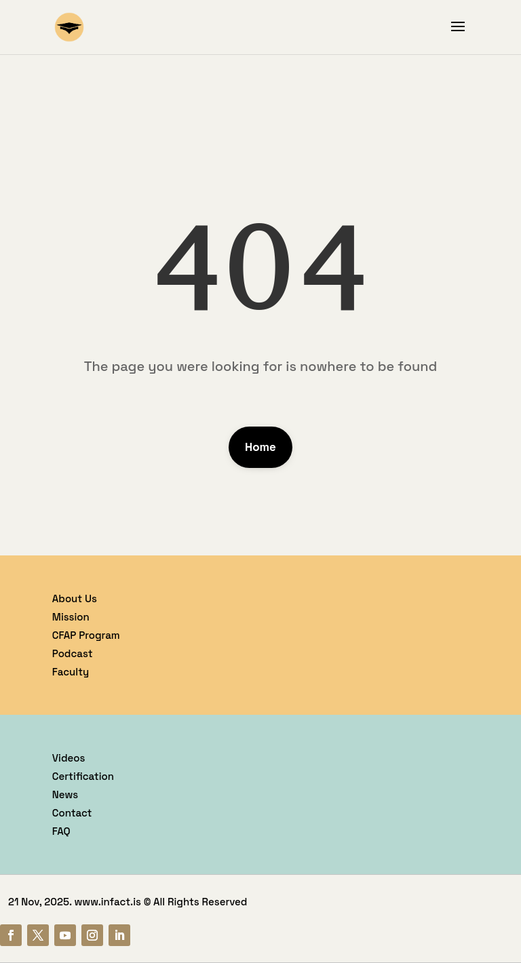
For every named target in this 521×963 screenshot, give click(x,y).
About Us (74, 598)
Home (260, 446)
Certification (83, 776)
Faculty (70, 671)
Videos (68, 757)
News (65, 794)
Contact (72, 812)
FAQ (61, 831)
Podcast (72, 653)
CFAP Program (86, 635)
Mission (71, 616)
